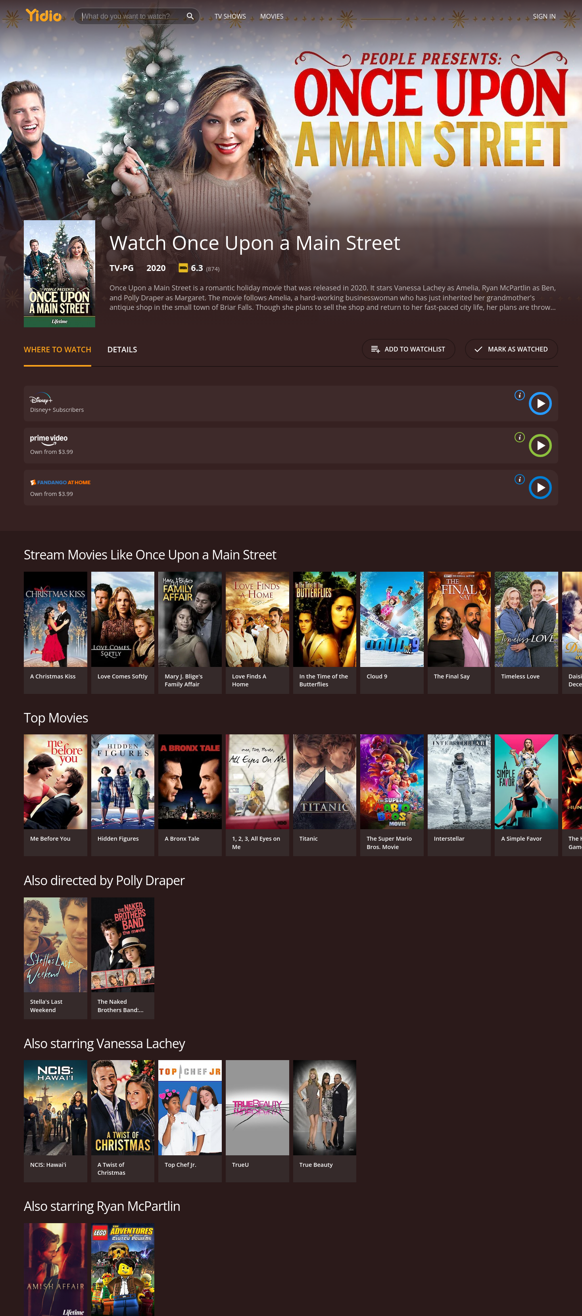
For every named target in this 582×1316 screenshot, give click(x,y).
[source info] (518, 395)
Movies (272, 16)
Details (122, 349)
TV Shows (230, 16)
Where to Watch (57, 349)
